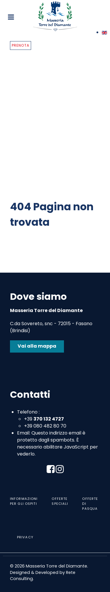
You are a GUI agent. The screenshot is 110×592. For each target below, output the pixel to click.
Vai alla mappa (37, 346)
